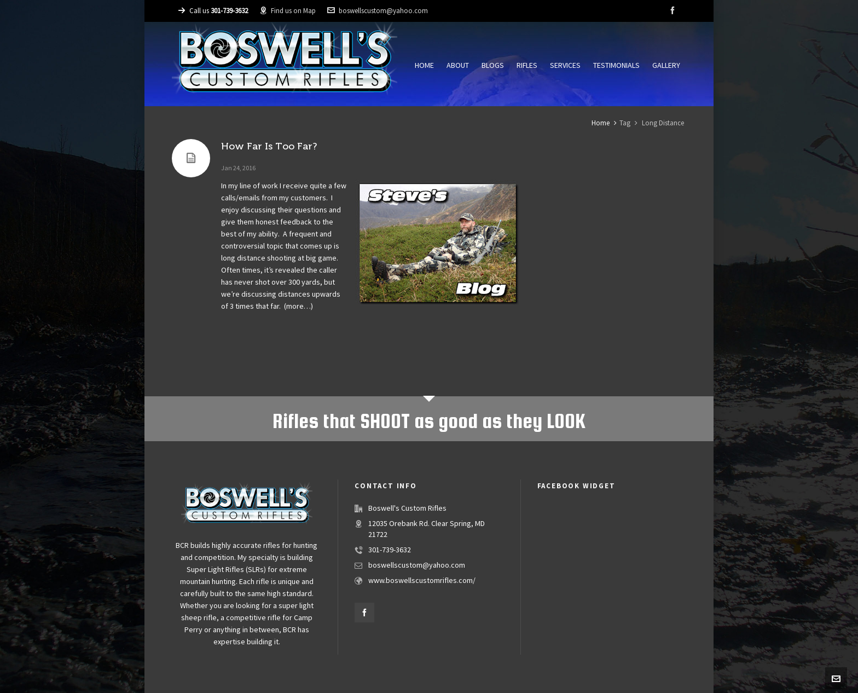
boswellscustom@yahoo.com (377, 11)
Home (601, 123)
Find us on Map (287, 11)
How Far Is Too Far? (269, 146)
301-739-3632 (389, 550)
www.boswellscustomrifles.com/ (422, 580)
